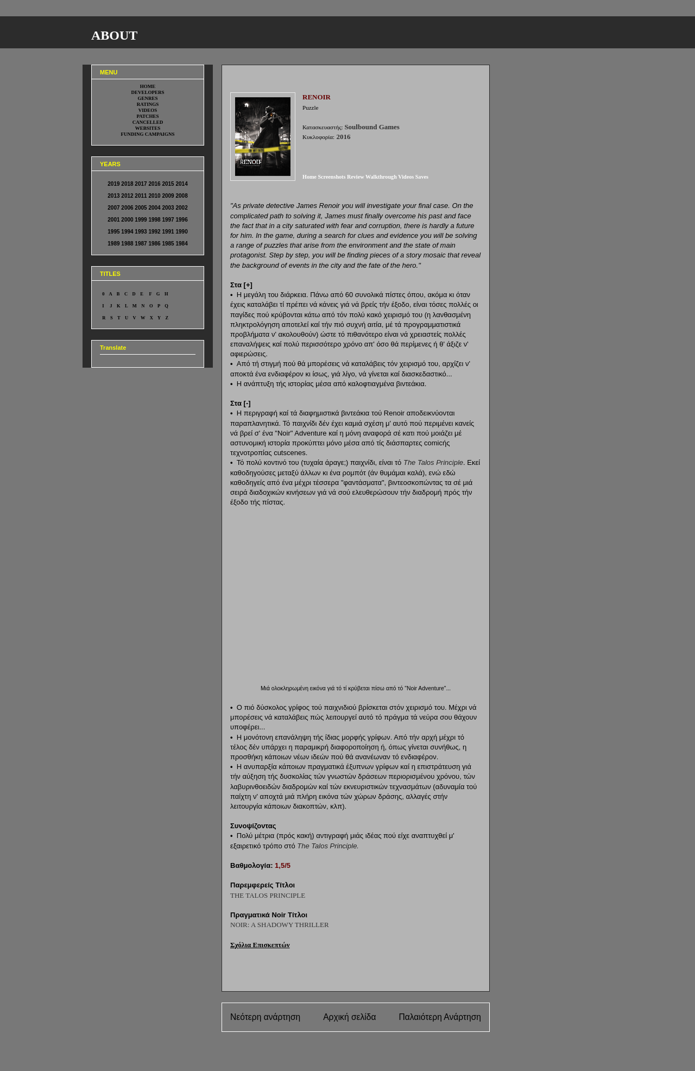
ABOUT (114, 35)
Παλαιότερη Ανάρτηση (440, 1017)
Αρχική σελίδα (349, 1017)
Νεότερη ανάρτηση (265, 1017)
